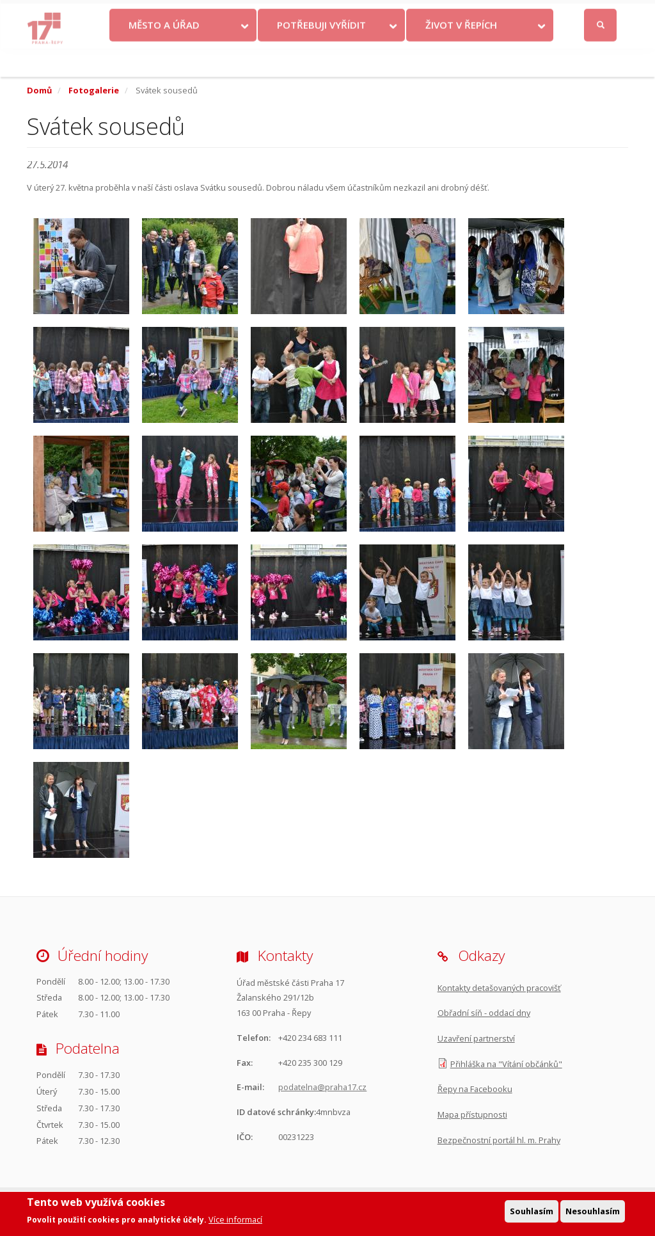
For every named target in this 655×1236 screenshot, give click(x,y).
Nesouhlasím (592, 1212)
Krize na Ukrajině (253, 13)
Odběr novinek (450, 13)
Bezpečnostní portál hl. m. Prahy (499, 1140)
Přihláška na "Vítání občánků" (506, 1064)
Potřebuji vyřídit (321, 53)
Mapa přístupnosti (472, 1114)
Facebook (531, 13)
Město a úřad (164, 53)
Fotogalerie (93, 90)
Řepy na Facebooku (475, 1089)
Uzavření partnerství (476, 1038)
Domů (39, 90)
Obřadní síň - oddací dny (484, 1012)
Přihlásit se (602, 14)
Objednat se (383, 13)
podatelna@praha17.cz (322, 1087)
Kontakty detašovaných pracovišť (499, 988)
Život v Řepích (461, 53)
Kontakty (327, 13)
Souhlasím (531, 1212)
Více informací (235, 1221)
